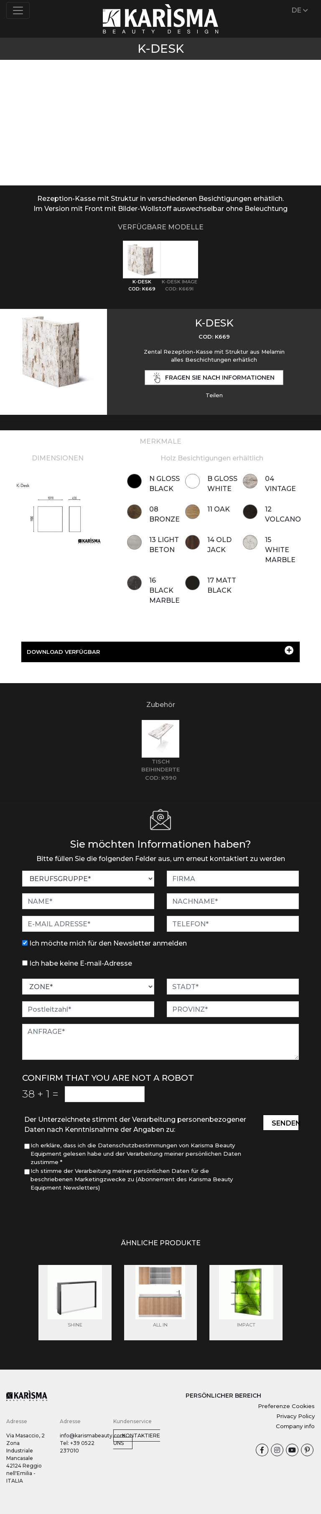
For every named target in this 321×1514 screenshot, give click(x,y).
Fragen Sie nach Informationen (214, 378)
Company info (295, 1426)
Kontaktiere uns (136, 1439)
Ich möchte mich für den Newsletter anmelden (108, 943)
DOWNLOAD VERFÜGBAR (160, 650)
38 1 (40, 1093)
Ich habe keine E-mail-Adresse (80, 963)
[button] (24, 112)
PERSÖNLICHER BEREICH (223, 1395)
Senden (285, 1123)
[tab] (141, 266)
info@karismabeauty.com (92, 1435)
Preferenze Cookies (286, 1406)
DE (300, 10)
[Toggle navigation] (18, 10)
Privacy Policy (295, 1416)
